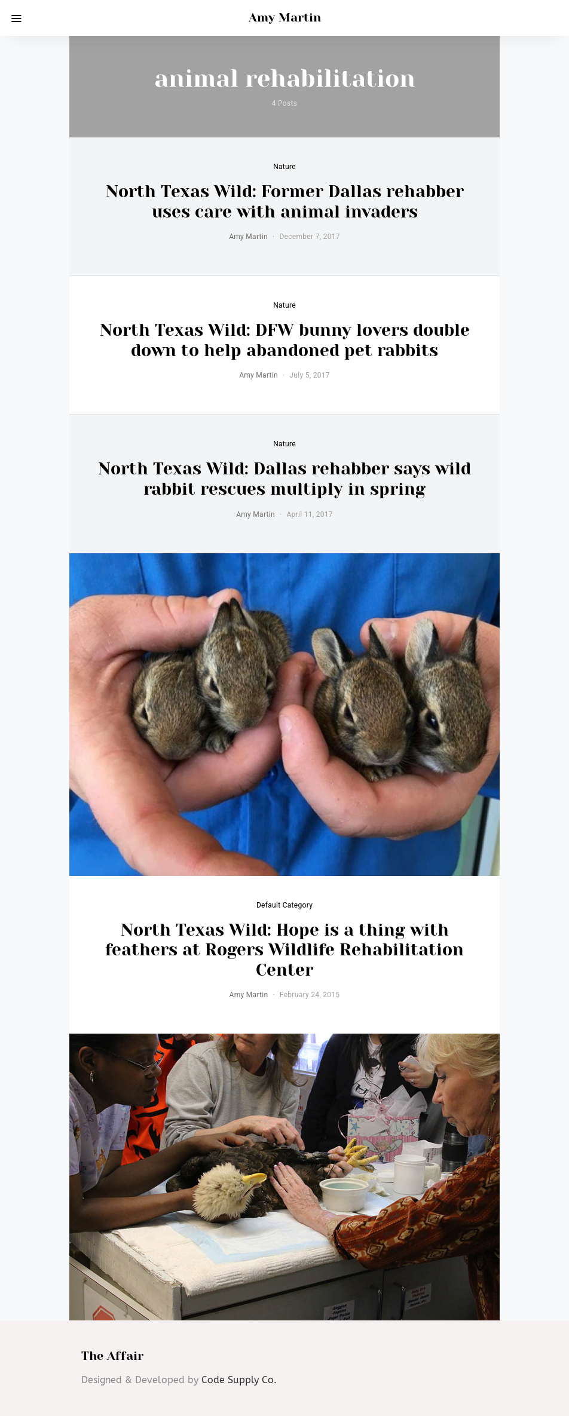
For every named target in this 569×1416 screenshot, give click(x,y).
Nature (284, 167)
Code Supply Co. (239, 1380)
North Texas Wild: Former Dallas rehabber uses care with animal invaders (285, 202)
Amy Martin (285, 17)
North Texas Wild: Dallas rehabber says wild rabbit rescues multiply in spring (284, 479)
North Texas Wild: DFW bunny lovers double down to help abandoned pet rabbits (285, 340)
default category (284, 905)
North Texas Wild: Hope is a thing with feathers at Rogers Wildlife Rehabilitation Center (284, 950)
